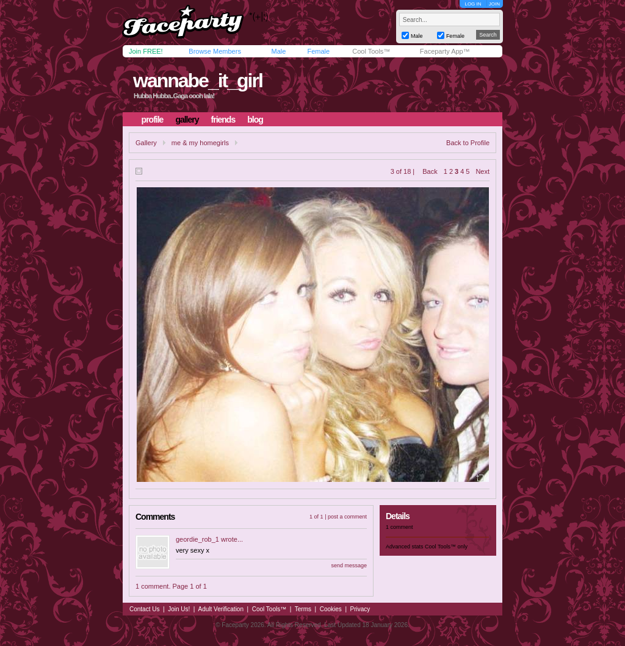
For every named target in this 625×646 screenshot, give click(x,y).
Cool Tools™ (371, 51)
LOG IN (472, 4)
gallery (186, 119)
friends (223, 119)
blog (255, 119)
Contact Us (144, 609)
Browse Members (215, 51)
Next (482, 171)
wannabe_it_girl (197, 81)
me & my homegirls (200, 142)
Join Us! (179, 609)
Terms (303, 609)
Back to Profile (468, 142)
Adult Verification (221, 609)
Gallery (146, 142)
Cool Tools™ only (446, 547)
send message (349, 565)
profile (153, 119)
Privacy (360, 609)
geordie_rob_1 (197, 539)
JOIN (494, 4)
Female (318, 51)
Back (429, 171)
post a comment (347, 517)
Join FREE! (146, 51)
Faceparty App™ (445, 51)
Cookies (331, 609)
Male (278, 51)
